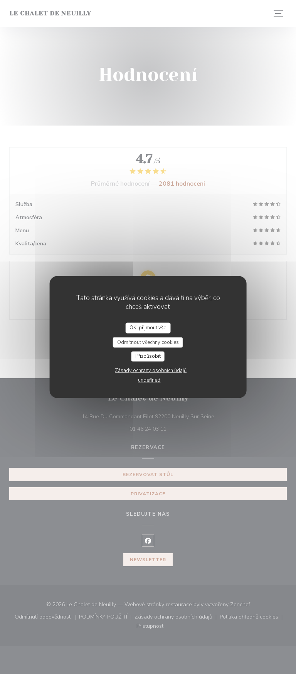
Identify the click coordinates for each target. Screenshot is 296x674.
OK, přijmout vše (148, 327)
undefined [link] (149, 379)
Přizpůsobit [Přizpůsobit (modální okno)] (148, 356)
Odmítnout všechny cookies (148, 342)
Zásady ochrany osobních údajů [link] (151, 370)
